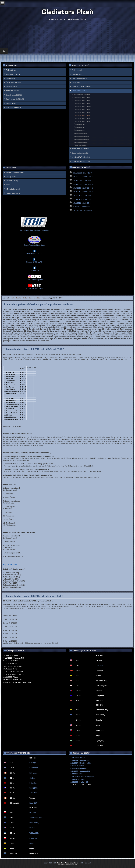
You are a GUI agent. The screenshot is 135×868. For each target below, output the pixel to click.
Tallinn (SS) (34, 833)
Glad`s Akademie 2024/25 (15, 99)
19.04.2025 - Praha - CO (79, 782)
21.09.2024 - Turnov (77, 757)
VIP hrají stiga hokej (13, 189)
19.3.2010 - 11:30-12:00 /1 (83, 188)
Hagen (31, 843)
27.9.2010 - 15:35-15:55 (82, 199)
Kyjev (31, 848)
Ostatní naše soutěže (79, 78)
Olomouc (32, 812)
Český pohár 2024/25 (13, 82)
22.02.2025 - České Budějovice (82, 777)
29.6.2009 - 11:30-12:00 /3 (83, 184)
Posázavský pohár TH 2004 (82, 106)
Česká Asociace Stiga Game (34, 245)
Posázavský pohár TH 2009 (82, 121)
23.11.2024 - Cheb (77, 766)
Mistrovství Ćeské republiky (81, 87)
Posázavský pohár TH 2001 (82, 97)
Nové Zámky (34, 823)
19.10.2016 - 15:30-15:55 (82, 211)
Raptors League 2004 (81, 133)
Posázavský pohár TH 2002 (82, 100)
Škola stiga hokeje (12, 181)
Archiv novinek (77, 70)
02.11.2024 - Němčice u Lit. (80, 763)
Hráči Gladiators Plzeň (13, 107)
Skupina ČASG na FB (34, 262)
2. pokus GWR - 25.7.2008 (81, 161)
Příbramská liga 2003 (80, 145)
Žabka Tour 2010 (79, 130)
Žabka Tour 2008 (79, 124)
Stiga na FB (34, 270)
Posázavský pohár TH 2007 (82, 115)
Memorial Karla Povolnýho (82, 94)
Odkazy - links (11, 177)
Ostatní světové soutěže (80, 153)
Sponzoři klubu (11, 103)
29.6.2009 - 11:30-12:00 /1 (83, 177)
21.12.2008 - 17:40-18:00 (82, 173)
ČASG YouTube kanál (34, 289)
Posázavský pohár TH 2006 (82, 112)
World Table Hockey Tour (80, 149)
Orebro (32, 778)
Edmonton (33, 773)
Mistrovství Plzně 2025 (14, 74)
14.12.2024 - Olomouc (78, 768)
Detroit (31, 828)
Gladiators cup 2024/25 (14, 95)
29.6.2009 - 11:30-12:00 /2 (83, 180)
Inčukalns (33, 783)
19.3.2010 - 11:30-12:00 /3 (83, 195)
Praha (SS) (33, 838)
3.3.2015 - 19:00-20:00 (82, 207)
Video (8, 185)
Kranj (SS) (33, 788)
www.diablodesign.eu (71, 864)
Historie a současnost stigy (15, 172)
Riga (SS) (33, 803)
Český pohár (76, 82)
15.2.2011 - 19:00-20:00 (82, 203)
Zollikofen (33, 793)
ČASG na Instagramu (34, 280)
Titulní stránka (11, 70)
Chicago (32, 763)
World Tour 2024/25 (12, 91)
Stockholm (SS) (35, 817)
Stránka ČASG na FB (34, 254)
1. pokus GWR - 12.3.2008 (81, 157)
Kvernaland (99, 665)
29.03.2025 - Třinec (77, 779)
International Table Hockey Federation (34, 230)
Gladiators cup (77, 74)
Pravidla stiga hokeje (13, 193)
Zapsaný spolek (11, 87)
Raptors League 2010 (81, 142)
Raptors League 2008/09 (82, 139)
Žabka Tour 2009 (79, 127)
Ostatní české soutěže (79, 91)
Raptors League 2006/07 (82, 136)
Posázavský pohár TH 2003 (82, 103)
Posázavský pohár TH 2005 (82, 109)
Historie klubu (10, 78)
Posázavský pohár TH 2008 (82, 118)
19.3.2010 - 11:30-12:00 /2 (83, 192)
